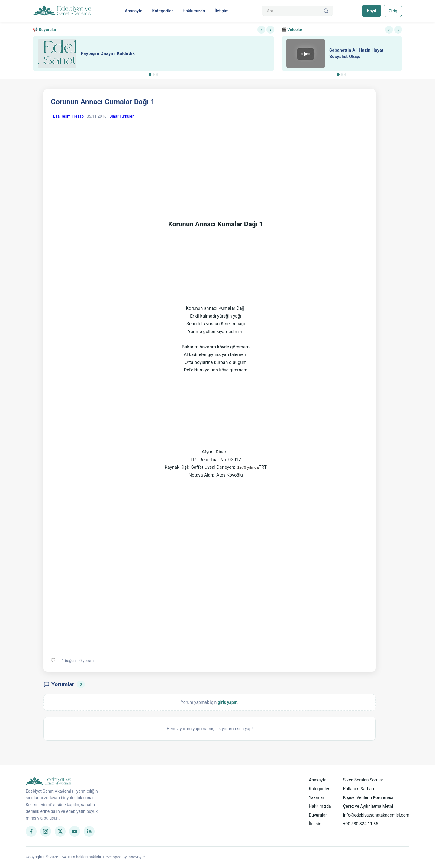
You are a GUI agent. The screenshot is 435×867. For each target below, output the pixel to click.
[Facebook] (31, 831)
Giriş (392, 10)
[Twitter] (60, 831)
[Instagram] (45, 831)
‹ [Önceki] (261, 30)
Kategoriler (162, 10)
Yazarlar (316, 797)
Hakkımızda (193, 10)
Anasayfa (133, 10)
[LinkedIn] (89, 831)
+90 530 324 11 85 (360, 823)
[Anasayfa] (62, 10)
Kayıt (371, 10)
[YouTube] (74, 831)
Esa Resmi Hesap (68, 116)
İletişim (221, 10)
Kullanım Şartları (358, 788)
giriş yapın (227, 702)
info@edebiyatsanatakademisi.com (376, 815)
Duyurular (318, 815)
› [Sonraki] (270, 30)
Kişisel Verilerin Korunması (368, 797)
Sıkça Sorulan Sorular (363, 780)
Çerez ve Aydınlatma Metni (368, 806)
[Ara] (325, 11)
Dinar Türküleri (121, 116)
